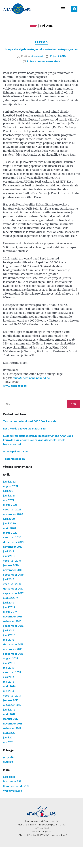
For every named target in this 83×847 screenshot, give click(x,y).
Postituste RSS (12, 781)
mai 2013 (8, 691)
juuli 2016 (8, 630)
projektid (9, 757)
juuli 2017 (8, 602)
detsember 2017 (13, 588)
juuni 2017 (9, 607)
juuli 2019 (8, 551)
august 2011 (10, 732)
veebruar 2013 (12, 695)
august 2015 (10, 658)
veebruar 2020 (12, 537)
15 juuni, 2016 (58, 56)
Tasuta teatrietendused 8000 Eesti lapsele (29, 421)
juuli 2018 (8, 579)
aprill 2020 (9, 528)
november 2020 (13, 514)
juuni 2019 (9, 556)
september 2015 (13, 653)
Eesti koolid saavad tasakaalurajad (24, 428)
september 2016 (13, 625)
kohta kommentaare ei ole (43, 61)
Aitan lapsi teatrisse (15, 451)
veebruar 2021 (12, 509)
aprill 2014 (9, 686)
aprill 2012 (9, 714)
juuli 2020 (9, 518)
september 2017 (13, 593)
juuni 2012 (9, 709)
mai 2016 (8, 639)
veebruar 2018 (12, 584)
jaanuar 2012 (11, 718)
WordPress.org (12, 790)
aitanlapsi (37, 56)
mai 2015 (8, 667)
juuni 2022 (9, 481)
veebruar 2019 (12, 560)
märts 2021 (10, 504)
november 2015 (12, 649)
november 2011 (12, 723)
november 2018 (13, 570)
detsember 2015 (13, 644)
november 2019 (13, 546)
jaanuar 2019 (11, 565)
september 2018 (13, 574)
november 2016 (13, 616)
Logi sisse (9, 776)
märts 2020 (10, 532)
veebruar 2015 (12, 672)
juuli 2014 (8, 677)
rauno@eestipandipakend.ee (31, 378)
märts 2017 (10, 611)
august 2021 (10, 486)
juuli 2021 (8, 490)
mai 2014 (8, 681)
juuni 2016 (9, 635)
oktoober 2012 (12, 705)
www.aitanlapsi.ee (15, 385)
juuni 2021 (9, 495)
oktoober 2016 (12, 621)
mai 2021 (8, 500)
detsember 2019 (13, 542)
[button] (63, 8)
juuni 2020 (9, 523)
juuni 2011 (9, 737)
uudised (41, 42)
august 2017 (10, 598)
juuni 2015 (9, 663)
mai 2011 (8, 742)
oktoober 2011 (12, 728)
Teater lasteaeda (14, 459)
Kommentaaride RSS (16, 786)
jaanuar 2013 (11, 700)
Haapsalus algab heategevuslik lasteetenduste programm (41, 49)
